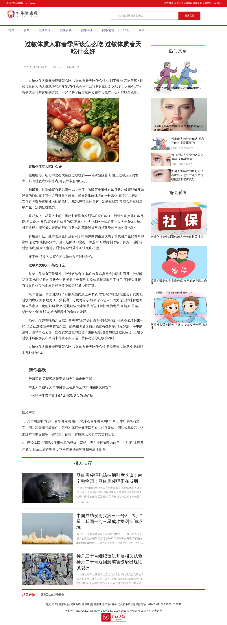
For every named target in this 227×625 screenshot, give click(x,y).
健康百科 (188, 3)
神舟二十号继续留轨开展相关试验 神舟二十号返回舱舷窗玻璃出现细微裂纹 (109, 562)
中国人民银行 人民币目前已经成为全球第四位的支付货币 (70, 387)
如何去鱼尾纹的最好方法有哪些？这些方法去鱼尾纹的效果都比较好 (187, 175)
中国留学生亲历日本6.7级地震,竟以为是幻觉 (61, 396)
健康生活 (178, 3)
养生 (219, 3)
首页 (166, 3)
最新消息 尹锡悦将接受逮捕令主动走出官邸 (60, 379)
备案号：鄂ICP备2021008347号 (82, 610)
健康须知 (206, 3)
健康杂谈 (197, 3)
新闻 (171, 3)
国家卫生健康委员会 (52, 594)
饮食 (214, 3)
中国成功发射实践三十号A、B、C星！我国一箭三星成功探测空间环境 (109, 521)
